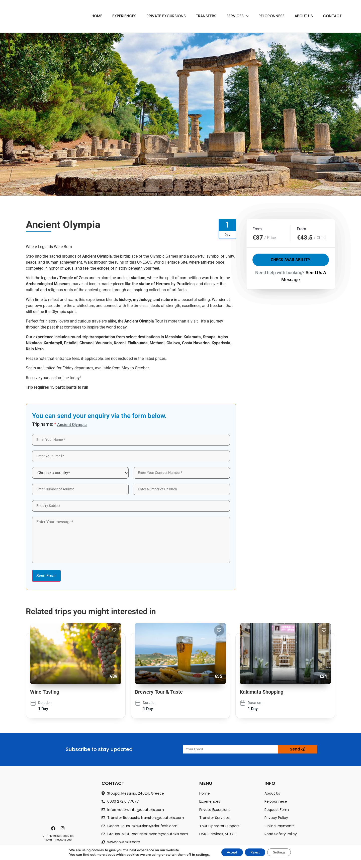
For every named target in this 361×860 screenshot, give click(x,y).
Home (97, 16)
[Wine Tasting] (75, 653)
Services (237, 16)
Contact (332, 16)
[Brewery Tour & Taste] (180, 653)
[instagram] (63, 828)
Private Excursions (166, 16)
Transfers (206, 16)
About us (304, 16)
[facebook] (54, 828)
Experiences (124, 16)
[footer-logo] (58, 801)
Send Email (46, 575)
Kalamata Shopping (261, 692)
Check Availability (290, 260)
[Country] (80, 473)
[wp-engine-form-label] (131, 440)
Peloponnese (271, 16)
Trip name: (44, 424)
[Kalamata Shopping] (285, 653)
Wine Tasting (44, 692)
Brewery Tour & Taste (159, 692)
